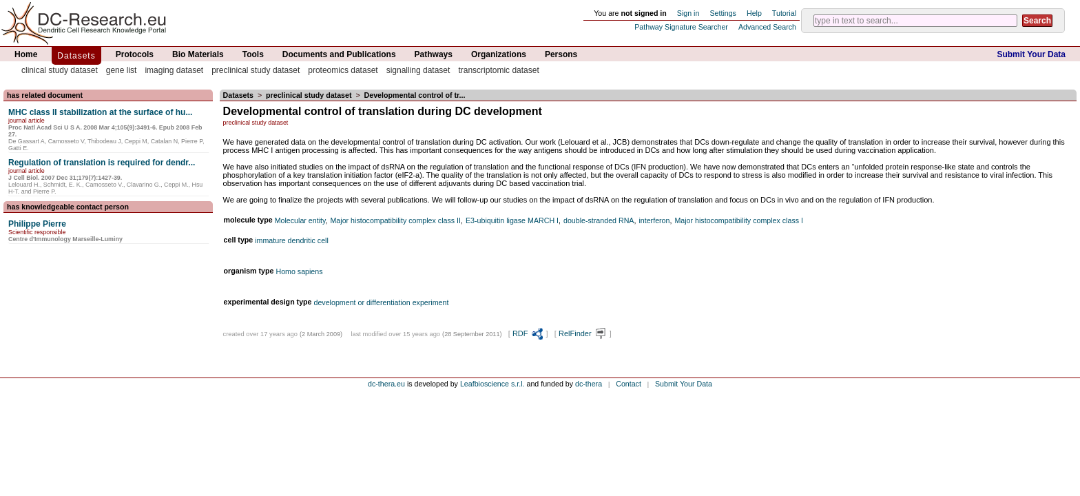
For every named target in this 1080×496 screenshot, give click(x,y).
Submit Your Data (1031, 54)
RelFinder (583, 333)
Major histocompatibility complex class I (738, 220)
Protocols (135, 54)
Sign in (688, 13)
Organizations (498, 54)
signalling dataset (418, 70)
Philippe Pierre (37, 224)
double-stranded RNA (598, 220)
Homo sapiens (299, 271)
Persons (561, 54)
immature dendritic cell (292, 240)
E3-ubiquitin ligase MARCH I (512, 220)
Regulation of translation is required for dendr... (101, 162)
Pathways (434, 54)
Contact (628, 384)
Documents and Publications (339, 54)
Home (25, 54)
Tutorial (784, 13)
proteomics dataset (342, 70)
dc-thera (588, 384)
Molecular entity (300, 220)
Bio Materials (198, 54)
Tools (253, 54)
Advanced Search (767, 27)
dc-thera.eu (386, 384)
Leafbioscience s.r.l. (492, 384)
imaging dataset (174, 70)
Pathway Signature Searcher (681, 27)
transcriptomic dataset (498, 70)
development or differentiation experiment (381, 302)
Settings (722, 13)
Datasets (76, 56)
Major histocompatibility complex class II (395, 220)
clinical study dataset (59, 70)
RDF (528, 333)
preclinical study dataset (255, 70)
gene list (121, 70)
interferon (653, 220)
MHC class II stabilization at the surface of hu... (100, 112)
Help (754, 13)
